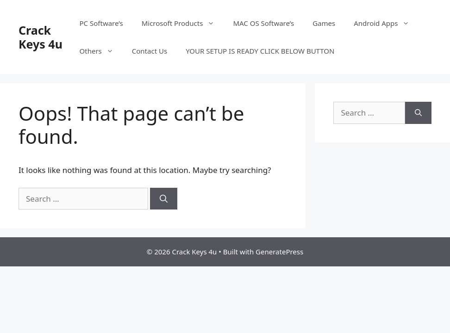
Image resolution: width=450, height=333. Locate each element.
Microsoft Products (183, 23)
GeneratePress (279, 251)
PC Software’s (101, 23)
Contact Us (149, 51)
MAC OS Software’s (263, 23)
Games (323, 23)
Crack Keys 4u (40, 37)
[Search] (163, 199)
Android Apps (386, 23)
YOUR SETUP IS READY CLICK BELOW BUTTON (260, 51)
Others (101, 51)
